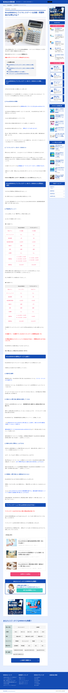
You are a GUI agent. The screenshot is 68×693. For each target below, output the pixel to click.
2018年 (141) (52, 196)
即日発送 (22, 646)
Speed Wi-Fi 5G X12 (40, 650)
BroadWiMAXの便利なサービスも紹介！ (17, 71)
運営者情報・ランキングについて (9, 691)
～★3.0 (42, 632)
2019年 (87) (52, 193)
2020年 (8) (52, 190)
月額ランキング (22, 679)
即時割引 (17, 641)
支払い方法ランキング (23, 682)
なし (42, 641)
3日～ (36, 646)
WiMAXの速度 (6, 684)
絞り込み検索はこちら (29, 590)
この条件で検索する (25, 660)
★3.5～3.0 (36, 632)
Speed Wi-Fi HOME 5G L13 (18, 654)
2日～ (29, 646)
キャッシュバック (25, 641)
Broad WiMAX (28, 551)
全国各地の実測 (53, 675)
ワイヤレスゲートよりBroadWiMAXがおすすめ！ (19, 73)
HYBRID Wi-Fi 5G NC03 (18, 650)
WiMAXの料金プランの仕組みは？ (10, 677)
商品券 (33, 641)
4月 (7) (52, 188)
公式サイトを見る (25, 574)
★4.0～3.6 (29, 632)
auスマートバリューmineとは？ (10, 685)
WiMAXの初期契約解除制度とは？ (10, 682)
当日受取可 (16, 646)
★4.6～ (16, 632)
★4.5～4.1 (23, 632)
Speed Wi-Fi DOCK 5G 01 (29, 650)
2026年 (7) (52, 186)
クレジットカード (21, 627)
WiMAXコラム (28, 539)
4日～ (43, 646)
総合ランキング (22, 677)
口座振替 (37, 627)
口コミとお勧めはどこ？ (8, 679)
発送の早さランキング (23, 684)
